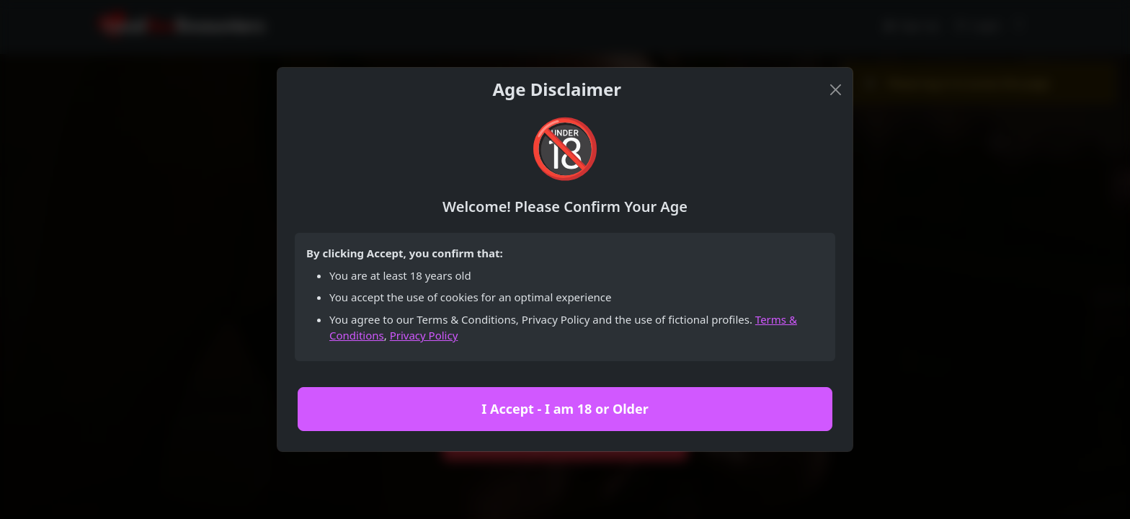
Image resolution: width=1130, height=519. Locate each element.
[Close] (835, 90)
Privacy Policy (424, 335)
